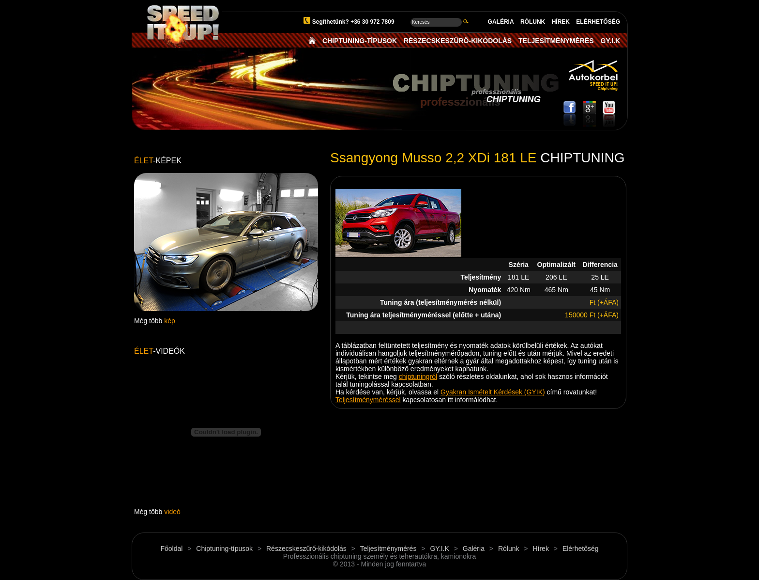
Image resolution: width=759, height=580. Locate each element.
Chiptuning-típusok (224, 548)
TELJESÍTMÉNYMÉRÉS (556, 41)
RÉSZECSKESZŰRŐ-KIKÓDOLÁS (458, 41)
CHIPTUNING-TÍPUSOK (359, 41)
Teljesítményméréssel (368, 400)
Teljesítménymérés (388, 548)
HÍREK (561, 21)
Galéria (474, 548)
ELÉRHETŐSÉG (598, 21)
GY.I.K (610, 41)
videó (172, 512)
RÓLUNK (532, 21)
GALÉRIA (501, 21)
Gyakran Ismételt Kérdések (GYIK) (492, 392)
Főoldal (171, 548)
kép (169, 321)
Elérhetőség (580, 548)
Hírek (540, 548)
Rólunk (508, 548)
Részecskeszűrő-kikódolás (306, 548)
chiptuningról (418, 376)
